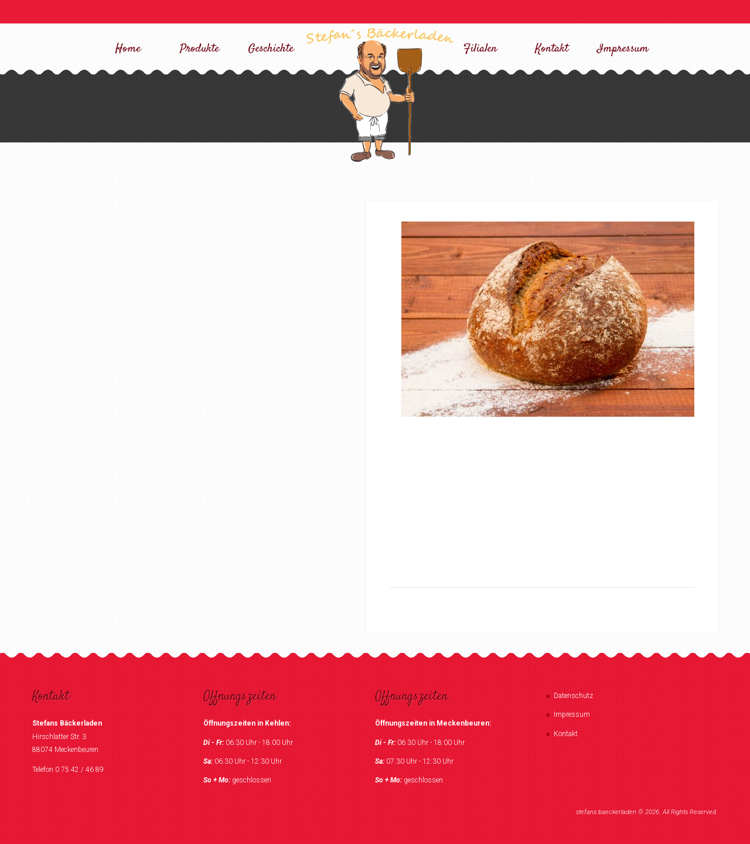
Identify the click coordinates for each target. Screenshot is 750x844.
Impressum (623, 48)
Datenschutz (573, 696)
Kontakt (551, 48)
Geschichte (271, 48)
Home (128, 48)
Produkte (199, 48)
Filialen (480, 48)
